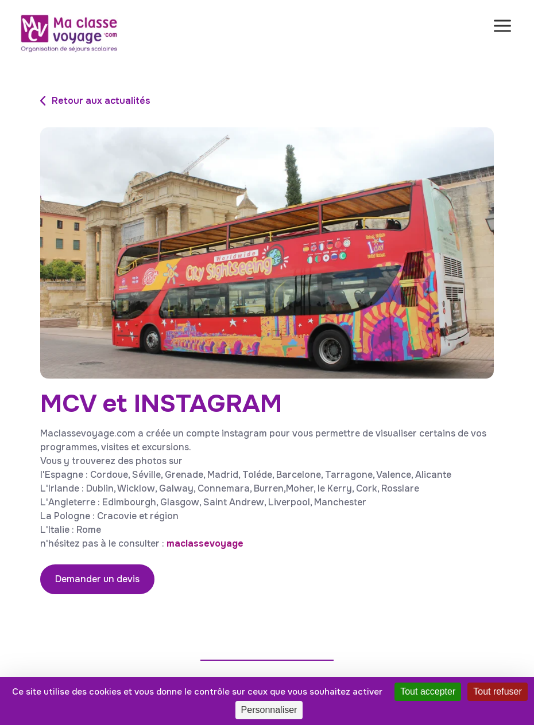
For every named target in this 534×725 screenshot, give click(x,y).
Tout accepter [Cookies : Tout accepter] (427, 691)
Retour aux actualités (101, 101)
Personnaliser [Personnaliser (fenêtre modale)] (269, 710)
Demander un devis (97, 579)
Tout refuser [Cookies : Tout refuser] (497, 691)
